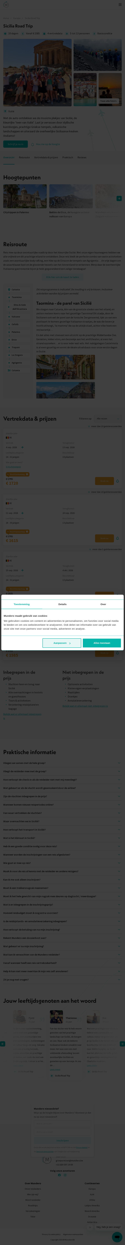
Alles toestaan (102, 643)
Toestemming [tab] (22, 604)
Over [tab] (103, 604)
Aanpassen (62, 643)
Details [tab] (62, 604)
